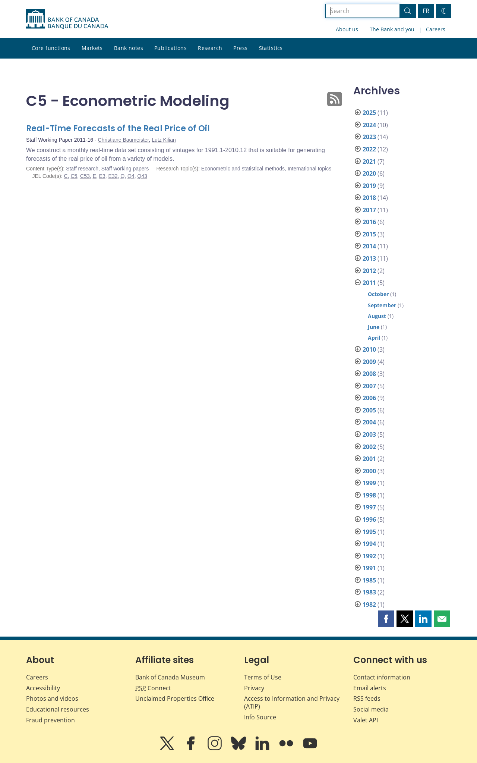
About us (347, 29)
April (374, 337)
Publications (170, 47)
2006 (369, 398)
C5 (73, 176)
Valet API (365, 720)
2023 (369, 137)
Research (210, 47)
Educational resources (57, 709)
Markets (92, 47)
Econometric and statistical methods (243, 169)
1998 (369, 495)
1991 (369, 568)
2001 (369, 459)
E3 (102, 176)
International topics (310, 169)
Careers (435, 29)
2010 (369, 349)
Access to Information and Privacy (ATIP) (291, 702)
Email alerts (369, 688)
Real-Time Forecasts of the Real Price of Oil (118, 128)
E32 (113, 176)
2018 (369, 198)
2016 (369, 222)
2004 (369, 422)
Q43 (142, 176)
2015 (369, 234)
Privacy (254, 688)
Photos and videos (52, 698)
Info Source (260, 717)
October (378, 294)
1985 (369, 580)
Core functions (51, 47)
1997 (369, 507)
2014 (369, 246)
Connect (153, 688)
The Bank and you (392, 29)
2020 (369, 173)
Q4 (131, 176)
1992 (369, 556)
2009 (369, 362)
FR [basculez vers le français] (426, 11)
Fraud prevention (50, 720)
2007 (369, 386)
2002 (369, 447)
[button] (386, 618)
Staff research (82, 169)
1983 (369, 592)
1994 (369, 544)
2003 (369, 434)
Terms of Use (262, 677)
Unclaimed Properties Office (174, 698)
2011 (369, 283)
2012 (369, 271)
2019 (369, 186)
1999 (369, 483)
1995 (369, 532)
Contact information (381, 677)
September (382, 305)
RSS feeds (366, 698)
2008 (369, 374)
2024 (369, 125)
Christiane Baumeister (123, 140)
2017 (369, 210)
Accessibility (43, 688)
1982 (369, 604)
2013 (369, 258)
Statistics (271, 47)
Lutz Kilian (164, 140)
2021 (369, 161)
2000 (369, 471)
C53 (85, 176)
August (377, 316)
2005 (369, 410)
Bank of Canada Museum (170, 677)
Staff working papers (125, 169)
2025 (369, 113)
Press (240, 47)
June (373, 326)
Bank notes (128, 47)
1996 (369, 519)
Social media (371, 709)
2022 (369, 149)
